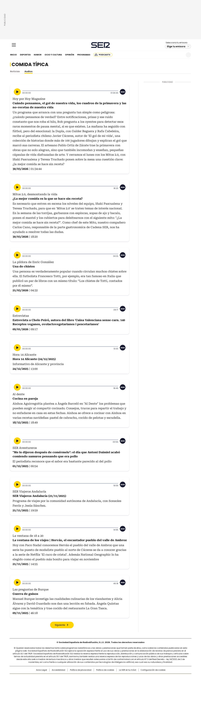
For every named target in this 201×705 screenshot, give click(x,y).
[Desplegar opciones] (122, 92)
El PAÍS (63, 677)
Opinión (69, 54)
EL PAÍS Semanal (129, 683)
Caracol (157, 677)
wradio (94, 683)
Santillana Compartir (109, 677)
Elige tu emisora (176, 46)
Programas (83, 54)
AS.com (135, 677)
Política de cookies (105, 670)
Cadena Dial (118, 683)
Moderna (78, 687)
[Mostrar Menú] (14, 44)
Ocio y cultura (53, 54)
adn (146, 677)
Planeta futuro (143, 683)
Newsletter (180, 54)
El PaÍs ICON (106, 687)
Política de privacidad (80, 670)
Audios (28, 71)
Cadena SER (100, 45)
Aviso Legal (41, 670)
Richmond (62, 687)
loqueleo (133, 687)
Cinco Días (106, 683)
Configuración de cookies (153, 670)
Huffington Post (68, 683)
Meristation (149, 687)
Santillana (92, 677)
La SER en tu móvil (127, 670)
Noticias (15, 71)
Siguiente (60, 625)
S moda (120, 687)
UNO (85, 683)
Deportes (25, 54)
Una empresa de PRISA (36, 680)
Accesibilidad (58, 670)
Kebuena (156, 683)
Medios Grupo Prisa (36, 688)
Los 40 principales (77, 677)
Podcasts (104, 54)
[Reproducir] (17, 91)
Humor (37, 54)
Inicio (13, 54)
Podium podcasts (93, 687)
